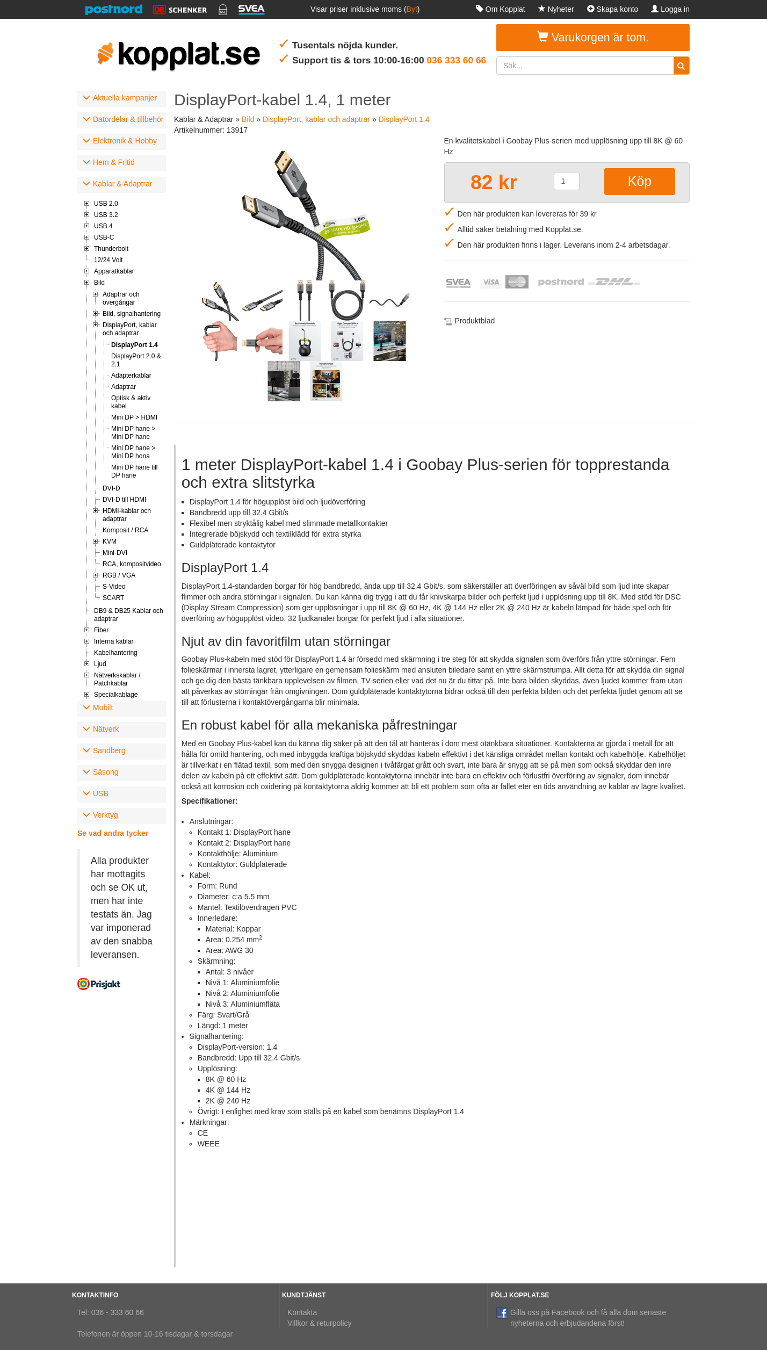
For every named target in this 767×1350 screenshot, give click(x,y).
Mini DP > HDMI (134, 417)
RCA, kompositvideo (132, 564)
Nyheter (556, 9)
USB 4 (103, 226)
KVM (110, 541)
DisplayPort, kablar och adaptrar (130, 329)
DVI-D (111, 488)
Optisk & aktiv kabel (130, 402)
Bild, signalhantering (132, 313)
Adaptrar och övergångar (121, 298)
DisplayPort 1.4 (134, 345)
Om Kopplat (500, 9)
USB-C (104, 237)
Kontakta (302, 1312)
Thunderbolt (111, 248)
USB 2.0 (106, 203)
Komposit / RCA (125, 530)
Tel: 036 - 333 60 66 (110, 1312)
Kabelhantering (116, 652)
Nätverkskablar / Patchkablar (117, 679)
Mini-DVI (115, 553)
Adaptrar (123, 387)
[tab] (121, 99)
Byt (412, 9)
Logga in (670, 9)
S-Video (114, 586)
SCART (113, 598)
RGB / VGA (119, 575)
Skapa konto (613, 9)
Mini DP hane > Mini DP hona (133, 452)
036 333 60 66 (456, 60)
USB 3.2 (106, 215)
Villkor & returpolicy (319, 1323)
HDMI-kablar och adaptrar (127, 515)
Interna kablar (113, 641)
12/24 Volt (108, 260)
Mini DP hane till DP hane (134, 471)
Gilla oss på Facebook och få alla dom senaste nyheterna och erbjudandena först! (581, 1317)
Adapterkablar (131, 375)
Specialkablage (116, 694)
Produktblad (475, 320)
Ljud (100, 664)
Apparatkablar (114, 271)
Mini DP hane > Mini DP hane (133, 433)
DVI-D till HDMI (124, 499)
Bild (99, 282)
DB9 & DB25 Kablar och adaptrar (128, 615)
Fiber (101, 630)
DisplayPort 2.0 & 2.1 (136, 360)
